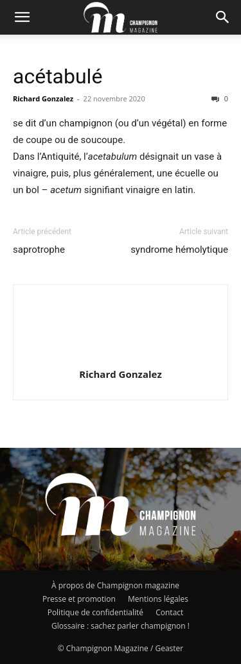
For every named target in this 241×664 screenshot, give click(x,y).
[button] (21, 17)
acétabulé (57, 76)
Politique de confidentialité (95, 612)
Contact (169, 612)
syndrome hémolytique (179, 249)
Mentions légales (158, 598)
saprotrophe (39, 249)
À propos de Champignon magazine (115, 585)
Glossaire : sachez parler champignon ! (120, 625)
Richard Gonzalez (43, 98)
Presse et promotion (79, 598)
